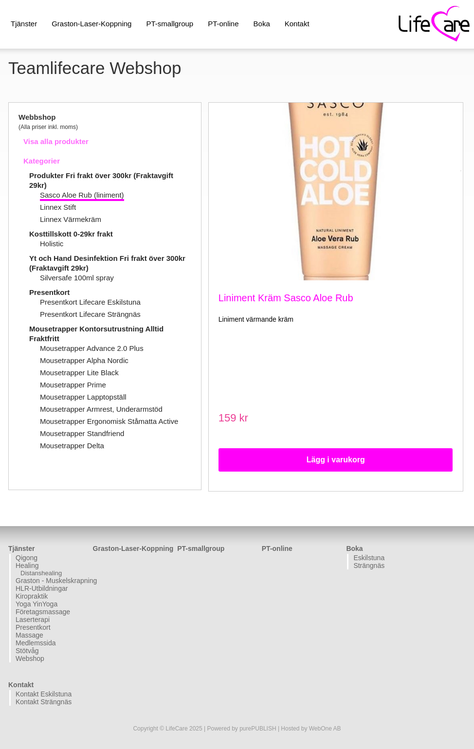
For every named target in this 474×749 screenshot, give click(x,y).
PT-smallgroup (169, 23)
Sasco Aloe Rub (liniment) (82, 195)
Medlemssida (35, 643)
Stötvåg (27, 651)
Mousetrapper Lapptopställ (83, 397)
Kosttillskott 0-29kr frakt (71, 234)
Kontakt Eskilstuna (44, 694)
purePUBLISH (257, 728)
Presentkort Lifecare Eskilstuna (90, 302)
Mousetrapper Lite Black (79, 372)
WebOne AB (325, 728)
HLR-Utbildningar (42, 588)
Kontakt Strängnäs (44, 702)
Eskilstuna (368, 558)
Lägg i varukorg (336, 460)
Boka (262, 23)
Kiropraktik (32, 596)
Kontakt (297, 23)
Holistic (51, 243)
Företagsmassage (43, 612)
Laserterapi (33, 619)
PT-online (223, 23)
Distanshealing (41, 573)
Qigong (26, 558)
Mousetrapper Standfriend (82, 433)
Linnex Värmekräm (70, 219)
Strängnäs (368, 565)
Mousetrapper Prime (73, 385)
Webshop (30, 658)
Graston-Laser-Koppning (91, 23)
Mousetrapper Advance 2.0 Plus (92, 348)
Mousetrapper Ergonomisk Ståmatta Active (109, 421)
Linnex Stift (58, 207)
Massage (29, 635)
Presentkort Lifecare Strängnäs (90, 314)
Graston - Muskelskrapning (53, 581)
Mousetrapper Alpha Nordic (84, 360)
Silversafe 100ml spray (77, 278)
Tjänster (24, 23)
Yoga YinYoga (36, 604)
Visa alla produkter (56, 141)
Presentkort (49, 292)
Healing (27, 565)
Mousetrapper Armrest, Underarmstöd (101, 409)
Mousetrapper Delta (72, 445)
